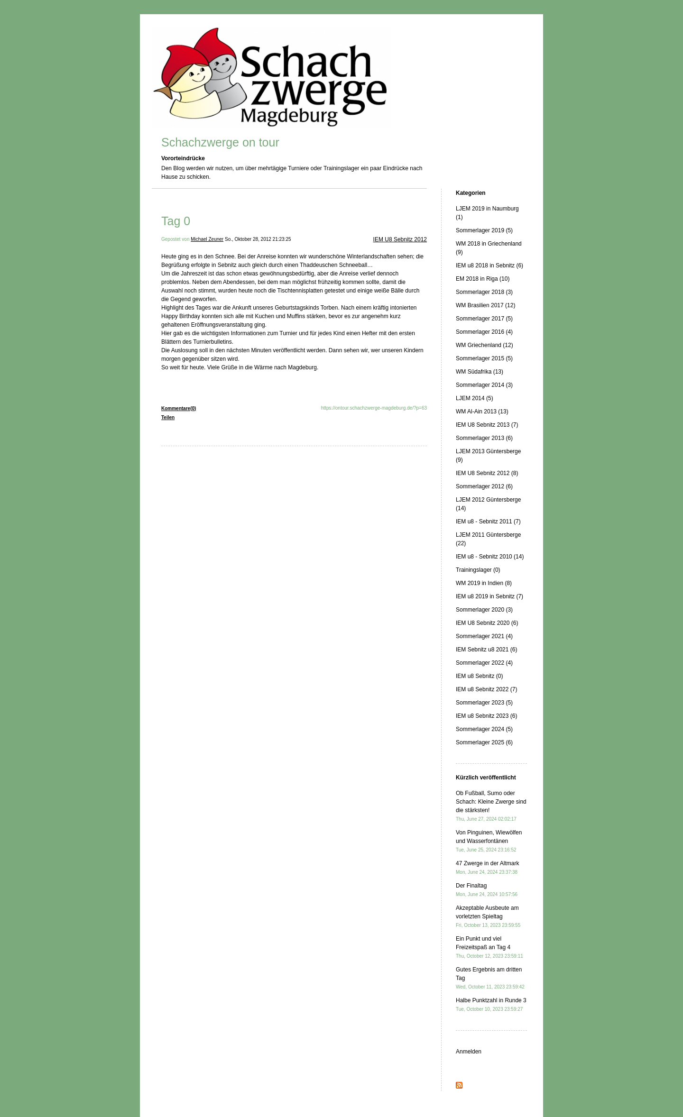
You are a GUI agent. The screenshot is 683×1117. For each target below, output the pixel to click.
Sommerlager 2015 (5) (484, 358)
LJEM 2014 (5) (474, 398)
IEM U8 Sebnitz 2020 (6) (487, 623)
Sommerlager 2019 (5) (484, 230)
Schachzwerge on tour (220, 142)
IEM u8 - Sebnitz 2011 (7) (488, 521)
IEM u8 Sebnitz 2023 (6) (486, 716)
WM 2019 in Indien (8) (484, 583)
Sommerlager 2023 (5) (484, 702)
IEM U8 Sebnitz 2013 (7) (487, 424)
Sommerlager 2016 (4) (484, 332)
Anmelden (468, 1051)
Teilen (168, 417)
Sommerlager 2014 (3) (484, 385)
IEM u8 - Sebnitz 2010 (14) (490, 556)
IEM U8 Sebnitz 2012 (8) (487, 473)
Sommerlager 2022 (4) (484, 662)
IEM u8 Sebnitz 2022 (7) (486, 689)
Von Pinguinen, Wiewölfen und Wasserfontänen (489, 840)
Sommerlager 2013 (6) (484, 438)
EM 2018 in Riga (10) (482, 278)
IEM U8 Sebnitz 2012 (400, 239)
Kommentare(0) (178, 408)
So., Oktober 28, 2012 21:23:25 (258, 239)
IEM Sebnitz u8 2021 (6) (486, 649)
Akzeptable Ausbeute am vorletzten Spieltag (488, 916)
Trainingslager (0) (478, 570)
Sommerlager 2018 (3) (484, 292)
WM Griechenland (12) (484, 345)
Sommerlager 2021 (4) (484, 636)
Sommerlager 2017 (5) (484, 318)
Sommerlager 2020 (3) (484, 609)
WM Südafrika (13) (479, 371)
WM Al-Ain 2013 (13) (482, 411)
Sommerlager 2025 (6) (484, 742)
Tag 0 (175, 221)
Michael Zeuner (207, 239)
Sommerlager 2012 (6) (484, 486)
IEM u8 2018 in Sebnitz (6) (489, 265)
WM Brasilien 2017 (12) (485, 305)
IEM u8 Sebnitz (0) (479, 676)
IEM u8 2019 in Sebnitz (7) (489, 596)
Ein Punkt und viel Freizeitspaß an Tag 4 (489, 947)
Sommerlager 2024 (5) (484, 729)
